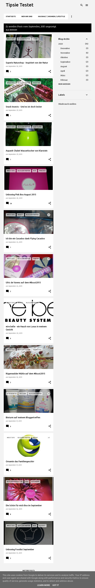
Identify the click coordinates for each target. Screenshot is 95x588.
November (65, 53)
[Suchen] (81, 5)
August (63, 66)
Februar (64, 80)
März (62, 75)
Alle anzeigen (11, 30)
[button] (49, 71)
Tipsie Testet (19, 4)
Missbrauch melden (67, 104)
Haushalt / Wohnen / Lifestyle (51, 16)
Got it (55, 585)
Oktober (64, 57)
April (62, 71)
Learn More (43, 585)
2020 (60, 44)
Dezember (65, 48)
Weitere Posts (28, 570)
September (65, 62)
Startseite (11, 16)
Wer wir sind (26, 16)
